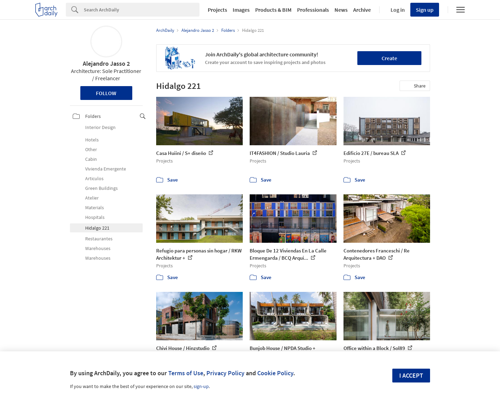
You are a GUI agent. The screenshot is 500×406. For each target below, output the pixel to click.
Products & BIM (273, 9)
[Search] (141, 10)
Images (241, 9)
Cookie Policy (275, 373)
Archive (362, 9)
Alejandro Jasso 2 (106, 63)
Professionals (313, 9)
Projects (217, 9)
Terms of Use (185, 373)
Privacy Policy (225, 373)
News (341, 9)
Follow (106, 93)
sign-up (201, 386)
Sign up (425, 9)
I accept (411, 375)
